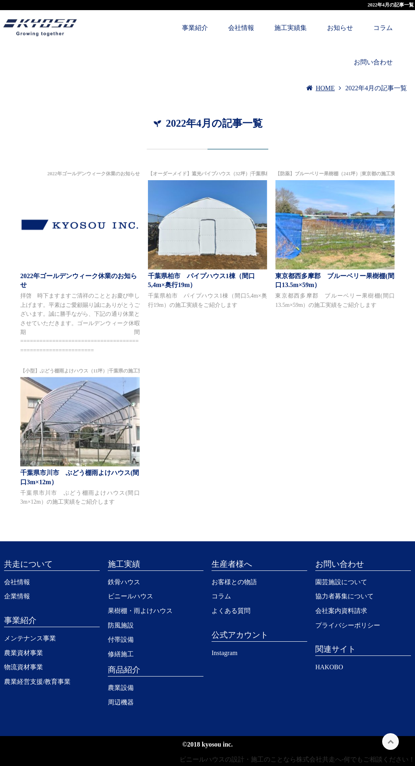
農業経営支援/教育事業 (37, 681)
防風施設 (121, 625)
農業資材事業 (23, 652)
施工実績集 (290, 27)
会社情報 (241, 27)
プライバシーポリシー (347, 625)
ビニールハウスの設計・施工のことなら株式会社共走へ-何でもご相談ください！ (297, 759)
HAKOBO (329, 667)
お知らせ (340, 27)
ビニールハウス (130, 596)
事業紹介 (195, 27)
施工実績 (124, 564)
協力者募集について (344, 596)
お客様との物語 (234, 582)
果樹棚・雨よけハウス (140, 610)
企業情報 (17, 596)
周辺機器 (121, 702)
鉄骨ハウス (124, 582)
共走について (28, 564)
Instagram (224, 652)
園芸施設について (341, 582)
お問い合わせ (373, 62)
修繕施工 (121, 654)
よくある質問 (231, 610)
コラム (383, 27)
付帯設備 (121, 639)
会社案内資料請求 (341, 610)
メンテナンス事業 (30, 638)
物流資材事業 (23, 667)
